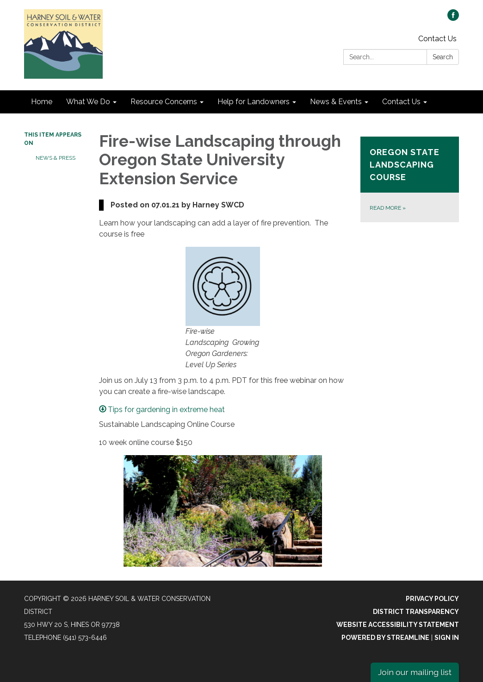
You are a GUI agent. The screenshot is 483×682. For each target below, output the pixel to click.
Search (443, 57)
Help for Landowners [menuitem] (253, 101)
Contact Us (437, 38)
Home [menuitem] (41, 101)
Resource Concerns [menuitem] (163, 101)
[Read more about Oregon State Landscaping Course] (409, 179)
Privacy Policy (432, 598)
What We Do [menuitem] (88, 101)
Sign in (446, 637)
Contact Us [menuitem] (401, 101)
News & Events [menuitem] (336, 101)
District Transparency (416, 611)
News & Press (55, 158)
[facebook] (453, 18)
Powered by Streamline (385, 637)
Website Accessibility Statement (397, 624)
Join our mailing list (415, 672)
